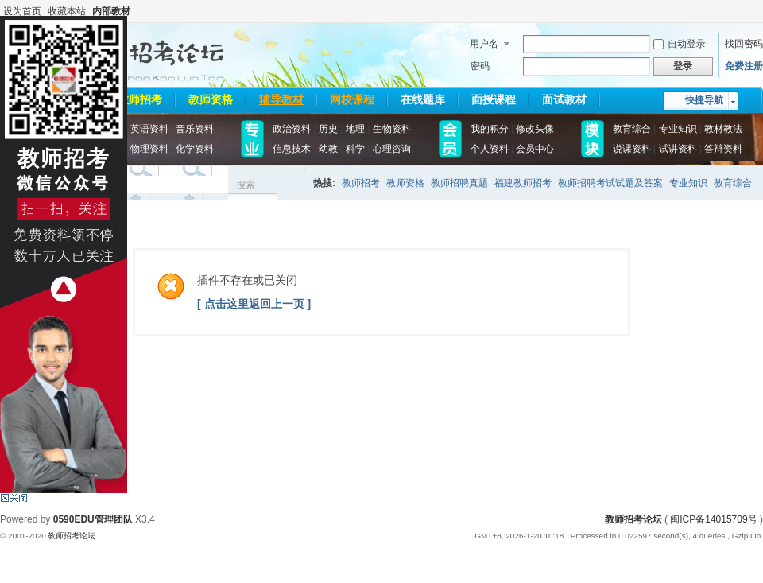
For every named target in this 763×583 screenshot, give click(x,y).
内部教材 (111, 11)
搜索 (245, 184)
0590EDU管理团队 (93, 519)
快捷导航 (704, 100)
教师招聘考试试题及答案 (610, 183)
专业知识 (688, 183)
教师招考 (140, 99)
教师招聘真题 (459, 183)
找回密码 (744, 43)
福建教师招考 (523, 183)
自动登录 (679, 43)
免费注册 (744, 66)
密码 (480, 66)
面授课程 (493, 99)
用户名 (484, 43)
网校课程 (352, 99)
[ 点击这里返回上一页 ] (254, 303)
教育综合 (733, 183)
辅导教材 (281, 99)
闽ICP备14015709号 (713, 519)
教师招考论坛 (633, 519)
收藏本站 (67, 11)
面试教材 (564, 99)
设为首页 (22, 11)
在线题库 (423, 99)
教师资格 (210, 99)
